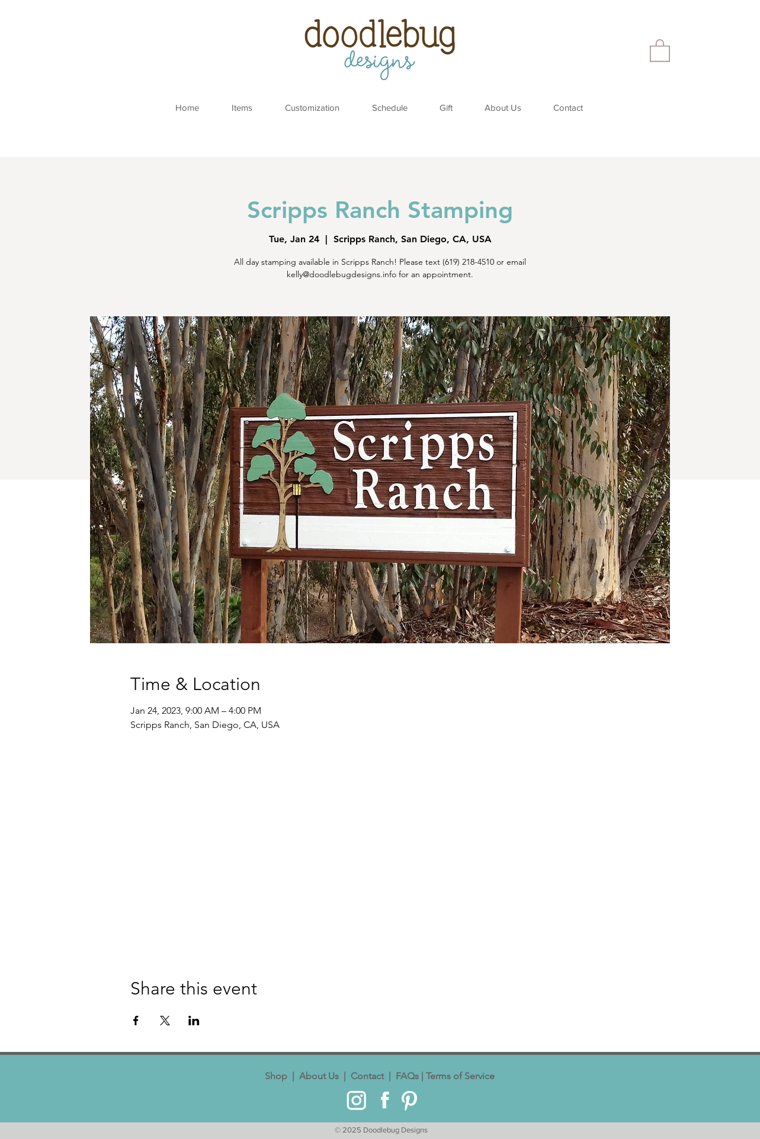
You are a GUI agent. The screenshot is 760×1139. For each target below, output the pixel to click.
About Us (319, 1076)
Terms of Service (459, 1076)
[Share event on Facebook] (136, 1020)
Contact (367, 1076)
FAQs (406, 1076)
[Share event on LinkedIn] (194, 1020)
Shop (278, 1076)
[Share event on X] (165, 1020)
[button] (660, 50)
